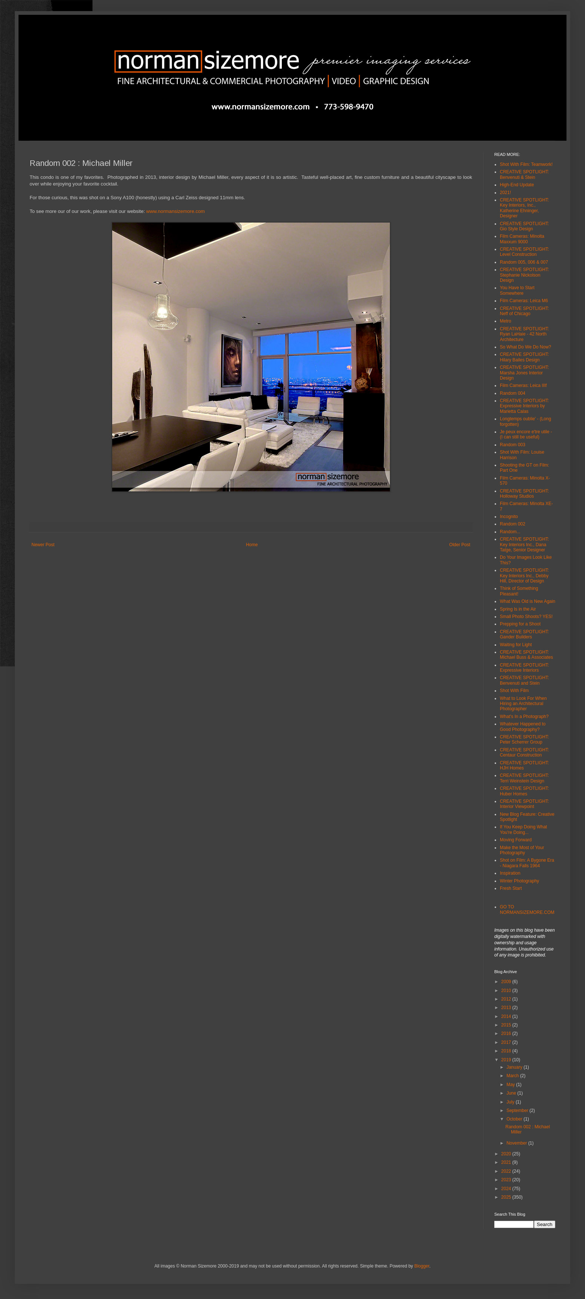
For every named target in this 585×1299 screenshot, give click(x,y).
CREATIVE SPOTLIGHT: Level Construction (524, 252)
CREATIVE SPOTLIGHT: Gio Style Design (524, 226)
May (511, 1084)
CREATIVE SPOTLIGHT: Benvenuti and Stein (524, 680)
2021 (506, 1162)
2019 (506, 1059)
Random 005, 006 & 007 (524, 262)
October (515, 1119)
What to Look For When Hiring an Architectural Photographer (523, 704)
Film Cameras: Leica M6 (524, 300)
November (517, 1143)
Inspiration (510, 873)
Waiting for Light (516, 644)
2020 (506, 1153)
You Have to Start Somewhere (517, 290)
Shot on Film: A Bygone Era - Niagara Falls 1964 (527, 863)
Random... (510, 531)
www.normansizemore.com (175, 211)
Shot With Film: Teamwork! (526, 164)
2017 (506, 1042)
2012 (506, 999)
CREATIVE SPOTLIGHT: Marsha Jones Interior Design (524, 373)
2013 (506, 1007)
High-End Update (517, 184)
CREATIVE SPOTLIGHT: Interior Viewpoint (524, 804)
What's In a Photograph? (524, 716)
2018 (506, 1050)
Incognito (509, 516)
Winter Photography (519, 881)
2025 (506, 1197)
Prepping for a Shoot (520, 624)
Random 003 (512, 444)
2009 (506, 981)
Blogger (421, 1266)
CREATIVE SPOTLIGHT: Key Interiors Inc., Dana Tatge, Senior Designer (524, 544)
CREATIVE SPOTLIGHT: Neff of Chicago (524, 311)
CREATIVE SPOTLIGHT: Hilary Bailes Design (524, 357)
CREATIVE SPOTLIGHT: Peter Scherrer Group (524, 739)
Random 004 (512, 393)
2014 (506, 1016)
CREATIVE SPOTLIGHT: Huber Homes (524, 791)
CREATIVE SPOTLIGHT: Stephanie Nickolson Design (524, 275)
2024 (506, 1188)
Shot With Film (514, 690)
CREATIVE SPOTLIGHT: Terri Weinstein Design (524, 778)
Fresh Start (511, 888)
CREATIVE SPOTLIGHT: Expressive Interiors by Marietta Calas (524, 406)
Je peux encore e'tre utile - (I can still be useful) (526, 434)
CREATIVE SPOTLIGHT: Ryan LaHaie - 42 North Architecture (524, 334)
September (518, 1110)
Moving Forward (516, 839)
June (512, 1093)
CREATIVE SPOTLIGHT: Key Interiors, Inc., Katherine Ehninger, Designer (524, 207)
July (511, 1102)
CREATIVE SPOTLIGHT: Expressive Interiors (524, 667)
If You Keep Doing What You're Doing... (523, 829)
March (513, 1075)
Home (252, 544)
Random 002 (512, 524)
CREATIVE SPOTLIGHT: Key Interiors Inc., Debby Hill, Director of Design (524, 576)
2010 (506, 990)
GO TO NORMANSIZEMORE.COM (527, 909)
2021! (505, 192)
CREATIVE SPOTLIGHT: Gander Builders (524, 634)
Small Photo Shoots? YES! (526, 616)
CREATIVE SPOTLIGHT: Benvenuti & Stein (524, 174)
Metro (505, 321)
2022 (506, 1171)
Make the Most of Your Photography (522, 850)
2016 (506, 1033)
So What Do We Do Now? (525, 347)
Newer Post (42, 544)
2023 (506, 1179)
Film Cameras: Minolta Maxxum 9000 (522, 239)
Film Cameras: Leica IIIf (523, 385)
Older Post (459, 544)
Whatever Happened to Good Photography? (522, 726)
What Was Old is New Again (527, 601)
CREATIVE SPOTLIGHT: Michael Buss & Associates (526, 655)
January (515, 1067)
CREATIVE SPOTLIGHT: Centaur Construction (524, 752)
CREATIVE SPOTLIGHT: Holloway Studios (524, 493)
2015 (506, 1025)
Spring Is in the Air (518, 609)
